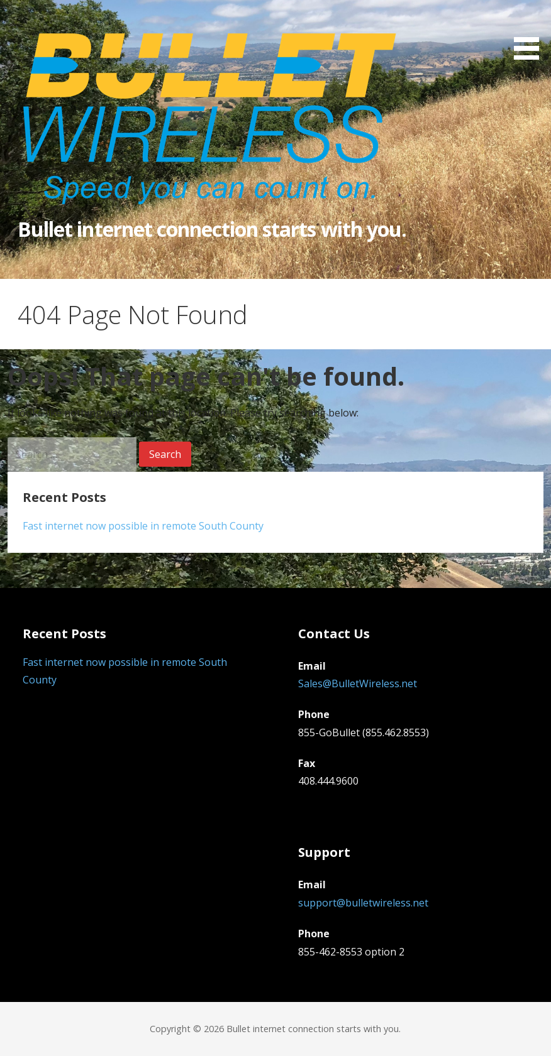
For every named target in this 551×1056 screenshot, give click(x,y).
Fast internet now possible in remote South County (143, 526)
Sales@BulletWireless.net (357, 683)
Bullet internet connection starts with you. (212, 228)
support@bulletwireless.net (363, 903)
